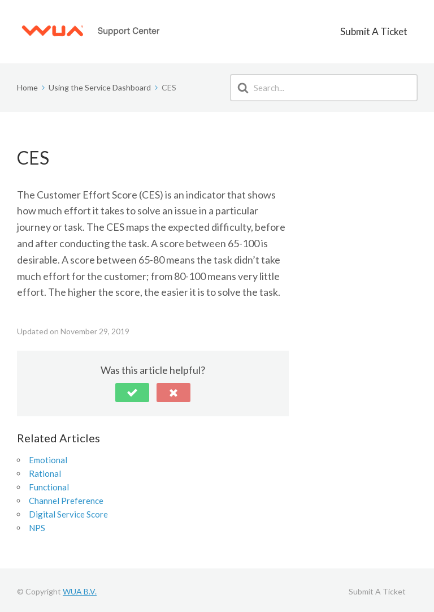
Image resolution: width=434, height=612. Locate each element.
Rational (45, 471)
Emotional (48, 457)
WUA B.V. (80, 588)
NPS (37, 525)
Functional (49, 484)
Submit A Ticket (383, 30)
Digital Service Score (68, 511)
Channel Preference (66, 498)
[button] (132, 389)
